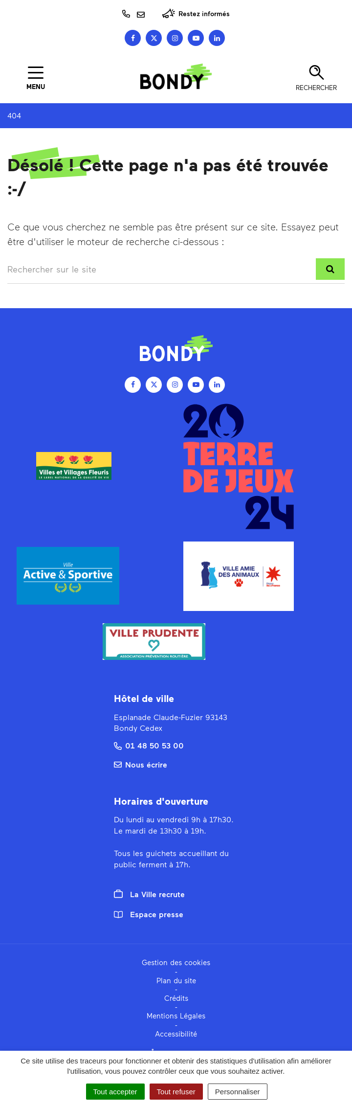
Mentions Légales (176, 1015)
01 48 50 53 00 (149, 745)
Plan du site (176, 980)
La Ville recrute (149, 894)
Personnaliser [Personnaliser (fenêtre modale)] (237, 1091)
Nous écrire (140, 764)
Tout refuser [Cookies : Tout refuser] (176, 1091)
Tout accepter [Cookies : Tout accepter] (115, 1091)
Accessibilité (176, 1033)
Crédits (176, 998)
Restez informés (196, 13)
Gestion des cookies (176, 962)
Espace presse (148, 914)
